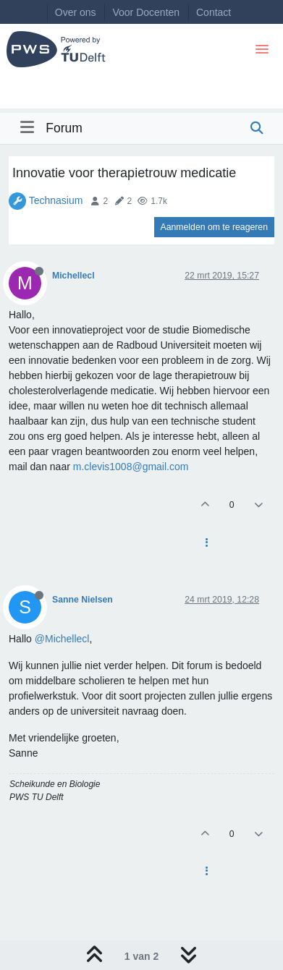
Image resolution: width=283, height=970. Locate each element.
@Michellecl (62, 638)
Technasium (56, 200)
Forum (64, 128)
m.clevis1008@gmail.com (131, 466)
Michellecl (73, 276)
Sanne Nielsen (82, 600)
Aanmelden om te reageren (214, 227)
